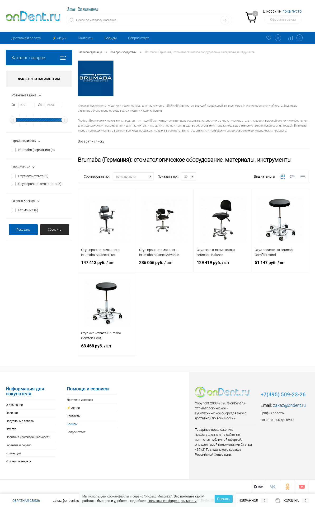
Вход (71, 8)
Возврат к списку (91, 141)
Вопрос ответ (138, 38)
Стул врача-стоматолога (39, 184)
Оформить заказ (283, 19)
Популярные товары (20, 421)
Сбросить (54, 229)
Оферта (11, 429)
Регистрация (88, 8)
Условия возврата (18, 461)
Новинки (12, 413)
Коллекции (13, 453)
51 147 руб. (280, 265)
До (40, 105)
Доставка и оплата (26, 38)
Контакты (85, 38)
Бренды (111, 38)
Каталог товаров (38, 57)
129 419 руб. (222, 265)
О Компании (14, 405)
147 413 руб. (107, 265)
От (13, 105)
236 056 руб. (165, 265)
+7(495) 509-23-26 (283, 395)
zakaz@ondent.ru (289, 405)
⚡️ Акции (59, 38)
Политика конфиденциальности (28, 437)
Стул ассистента (33, 176)
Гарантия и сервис (19, 445)
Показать (23, 229)
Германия (28, 210)
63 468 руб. (107, 348)
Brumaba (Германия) (36, 150)
